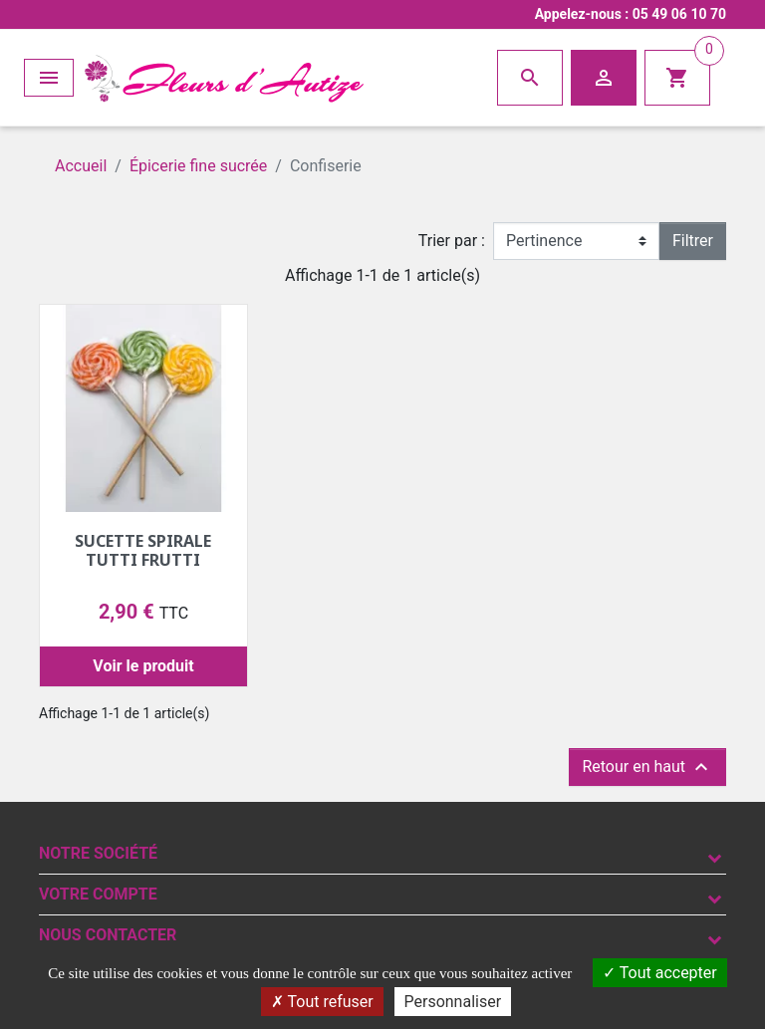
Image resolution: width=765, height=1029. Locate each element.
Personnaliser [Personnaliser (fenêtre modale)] (453, 1001)
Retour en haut (647, 767)
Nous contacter (107, 934)
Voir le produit (143, 665)
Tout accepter (660, 972)
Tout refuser (322, 1001)
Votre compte (98, 894)
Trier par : (451, 240)
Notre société (98, 853)
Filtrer (692, 240)
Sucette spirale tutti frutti (143, 550)
